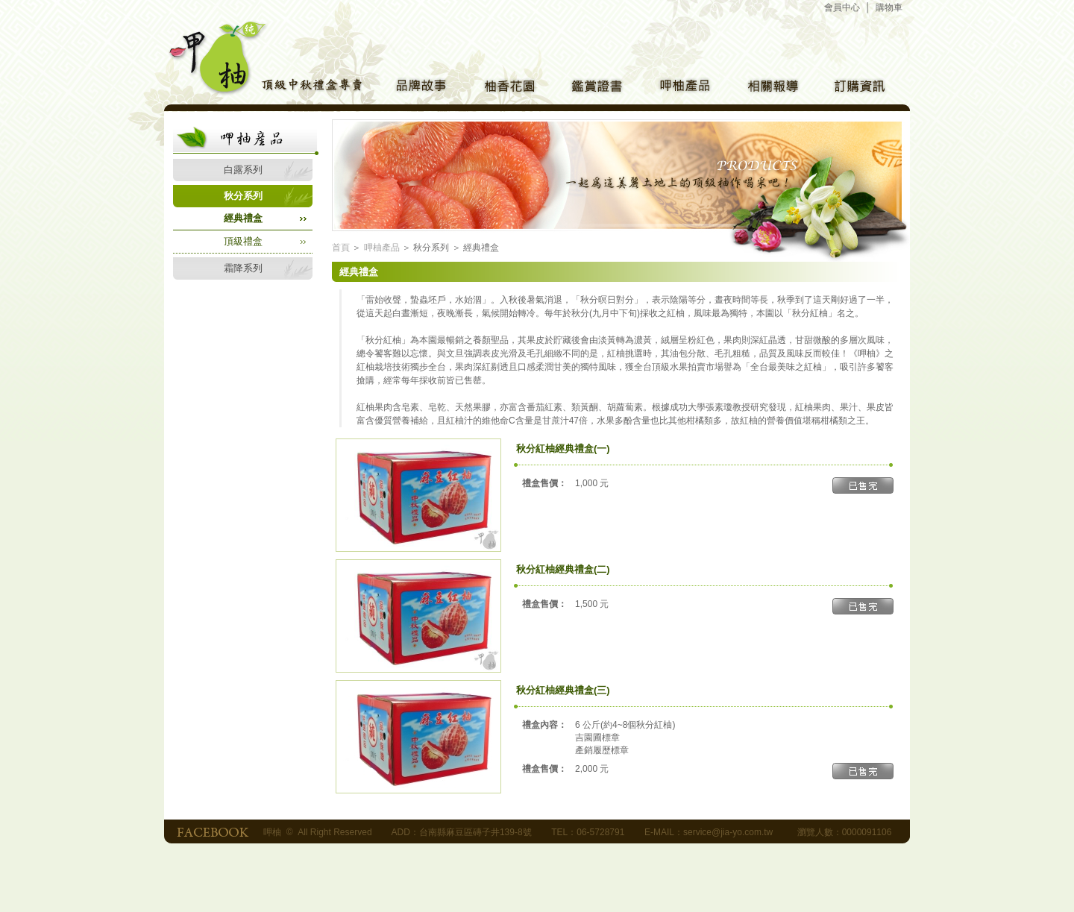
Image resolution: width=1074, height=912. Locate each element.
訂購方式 (858, 88)
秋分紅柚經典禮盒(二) (563, 569)
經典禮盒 (243, 218)
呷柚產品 (682, 88)
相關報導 (770, 88)
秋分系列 (243, 195)
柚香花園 (506, 88)
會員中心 (842, 7)
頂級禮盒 (243, 241)
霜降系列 (243, 268)
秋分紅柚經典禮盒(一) (563, 448)
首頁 (341, 247)
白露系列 (243, 169)
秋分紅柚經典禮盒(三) (563, 690)
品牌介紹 (418, 88)
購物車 (889, 7)
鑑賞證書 (594, 88)
